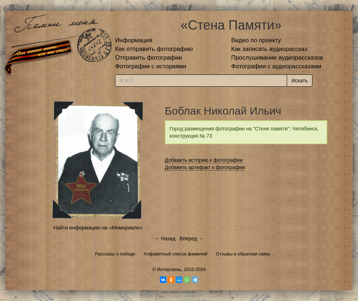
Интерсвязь (169, 269)
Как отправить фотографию (154, 49)
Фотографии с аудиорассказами (276, 66)
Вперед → (192, 238)
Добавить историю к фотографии (204, 160)
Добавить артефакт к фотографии (205, 167)
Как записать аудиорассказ (269, 49)
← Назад (164, 238)
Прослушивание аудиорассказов (277, 57)
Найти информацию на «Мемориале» (98, 228)
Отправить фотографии (148, 57)
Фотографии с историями (150, 66)
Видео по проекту (256, 40)
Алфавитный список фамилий (175, 254)
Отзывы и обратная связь (243, 254)
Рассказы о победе (115, 254)
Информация (133, 40)
